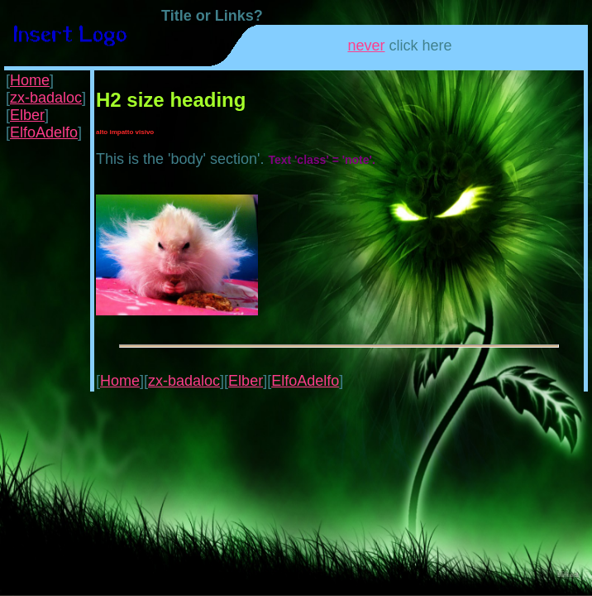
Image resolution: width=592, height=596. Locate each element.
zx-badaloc (46, 97)
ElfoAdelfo (44, 132)
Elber (27, 115)
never (365, 45)
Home (30, 80)
